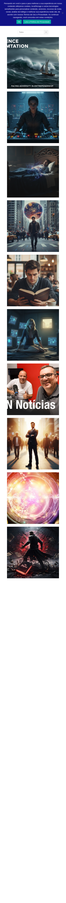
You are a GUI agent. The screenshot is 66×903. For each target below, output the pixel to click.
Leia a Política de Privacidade (37, 22)
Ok (19, 22)
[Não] (62, 13)
